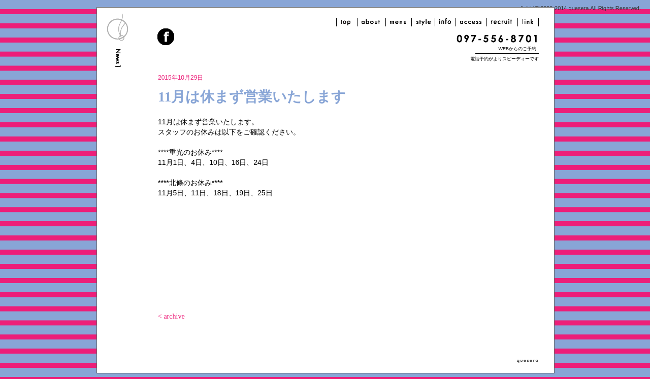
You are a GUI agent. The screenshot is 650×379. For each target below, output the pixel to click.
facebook (166, 38)
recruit (502, 22)
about (371, 22)
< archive (171, 316)
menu (398, 22)
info (445, 22)
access (471, 22)
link (528, 22)
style (423, 22)
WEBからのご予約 (517, 48)
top (347, 22)
